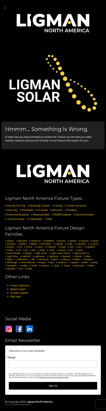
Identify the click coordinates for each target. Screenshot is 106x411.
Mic (33, 259)
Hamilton (90, 246)
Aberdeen (22, 240)
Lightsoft (26, 256)
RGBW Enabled (62, 214)
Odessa (66, 259)
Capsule (59, 243)
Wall (49, 219)
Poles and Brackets (18, 214)
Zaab (29, 268)
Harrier (10, 250)
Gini (72, 246)
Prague (42, 262)
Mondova (43, 259)
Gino (80, 246)
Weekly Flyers (18, 289)
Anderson (36, 240)
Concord (94, 243)
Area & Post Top (16, 205)
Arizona (61, 240)
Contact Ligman (19, 292)
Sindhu (24, 265)
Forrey (29, 246)
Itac (19, 250)
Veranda (11, 268)
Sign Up (53, 385)
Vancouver (79, 265)
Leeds (80, 250)
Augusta (84, 240)
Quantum (62, 262)
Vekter (91, 265)
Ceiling (58, 205)
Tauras (66, 265)
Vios (21, 268)
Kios (34, 250)
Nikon (55, 259)
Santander (12, 265)
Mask (88, 256)
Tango (56, 265)
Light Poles (12, 256)
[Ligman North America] (53, 23)
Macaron (66, 256)
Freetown (51, 246)
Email (12, 357)
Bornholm (46, 243)
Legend (28, 253)
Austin (95, 240)
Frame (39, 246)
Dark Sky (12, 210)
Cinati (69, 243)
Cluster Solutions (76, 205)
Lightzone (53, 256)
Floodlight (27, 210)
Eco (20, 246)
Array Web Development (21, 405)
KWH (42, 250)
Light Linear (41, 253)
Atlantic (73, 240)
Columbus (81, 243)
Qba (52, 262)
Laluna (61, 250)
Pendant (72, 210)
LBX (71, 250)
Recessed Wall (41, 214)
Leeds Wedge (13, 253)
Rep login (15, 296)
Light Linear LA (81, 253)
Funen (63, 246)
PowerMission (28, 262)
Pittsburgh (12, 262)
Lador (52, 250)
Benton (23, 243)
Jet (26, 250)
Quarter (75, 262)
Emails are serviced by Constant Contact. (53, 377)
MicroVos (57, 210)
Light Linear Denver (60, 253)
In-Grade (43, 210)
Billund (34, 243)
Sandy (95, 262)
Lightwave (40, 256)
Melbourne (22, 259)
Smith (34, 265)
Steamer (45, 265)
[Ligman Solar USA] (53, 83)
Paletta (77, 259)
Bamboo (11, 243)
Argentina (49, 240)
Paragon (88, 259)
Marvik (78, 256)
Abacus (10, 240)
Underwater (36, 219)
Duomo (11, 246)
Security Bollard (84, 214)
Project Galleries (19, 285)
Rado (85, 262)
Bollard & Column (40, 205)
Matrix (10, 259)
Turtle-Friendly (15, 219)
